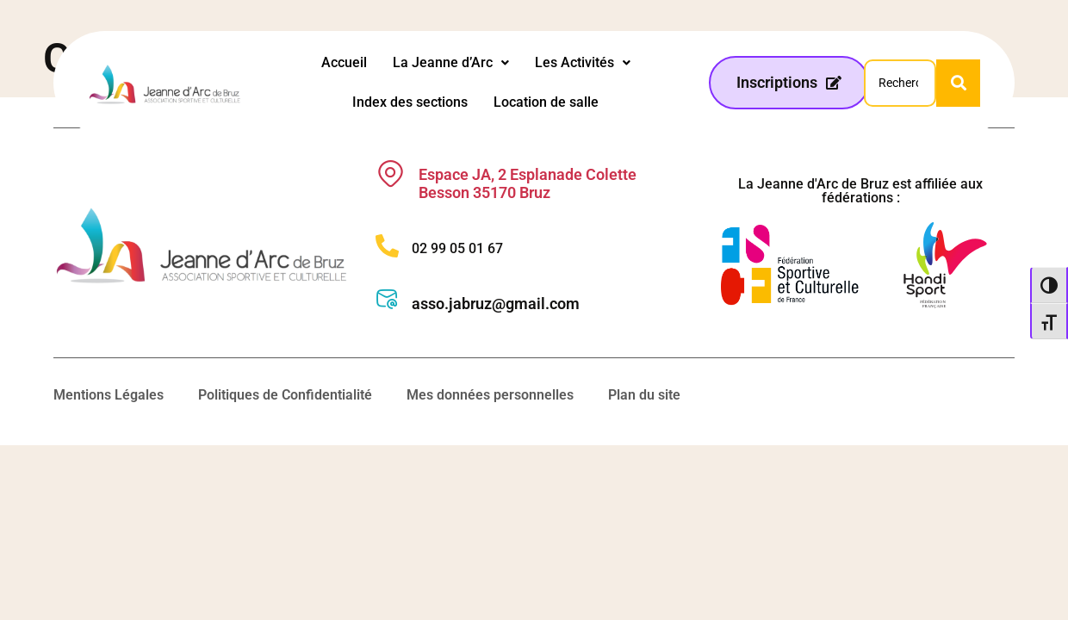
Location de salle (546, 102)
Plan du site (644, 395)
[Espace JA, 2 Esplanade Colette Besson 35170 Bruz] (391, 173)
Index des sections (410, 102)
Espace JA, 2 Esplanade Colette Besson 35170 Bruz (527, 183)
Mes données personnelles (490, 395)
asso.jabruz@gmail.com (496, 303)
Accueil (344, 62)
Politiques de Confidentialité (285, 395)
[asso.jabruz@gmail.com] (387, 299)
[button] (451, 63)
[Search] (900, 83)
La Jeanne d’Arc (451, 62)
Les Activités (582, 62)
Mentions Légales (108, 395)
